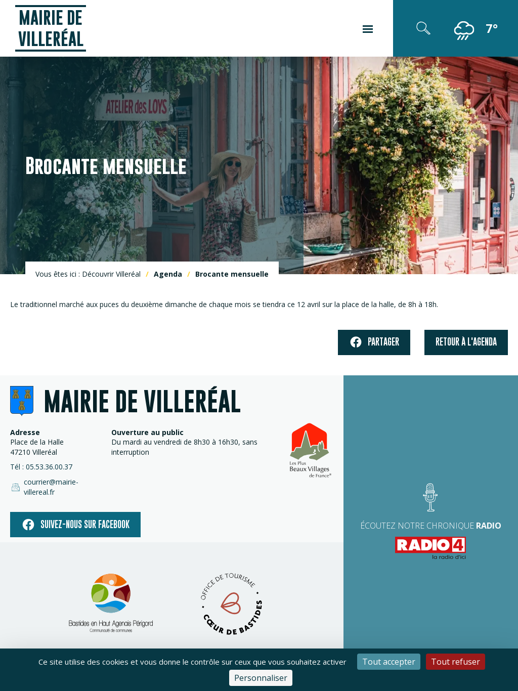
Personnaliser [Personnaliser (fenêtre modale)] (260, 677)
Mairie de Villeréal (50, 28)
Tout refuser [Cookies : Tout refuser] (455, 661)
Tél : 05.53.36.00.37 (41, 466)
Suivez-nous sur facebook (75, 524)
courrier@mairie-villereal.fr (44, 487)
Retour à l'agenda (466, 341)
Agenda (168, 274)
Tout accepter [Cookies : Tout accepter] (388, 661)
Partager (374, 342)
